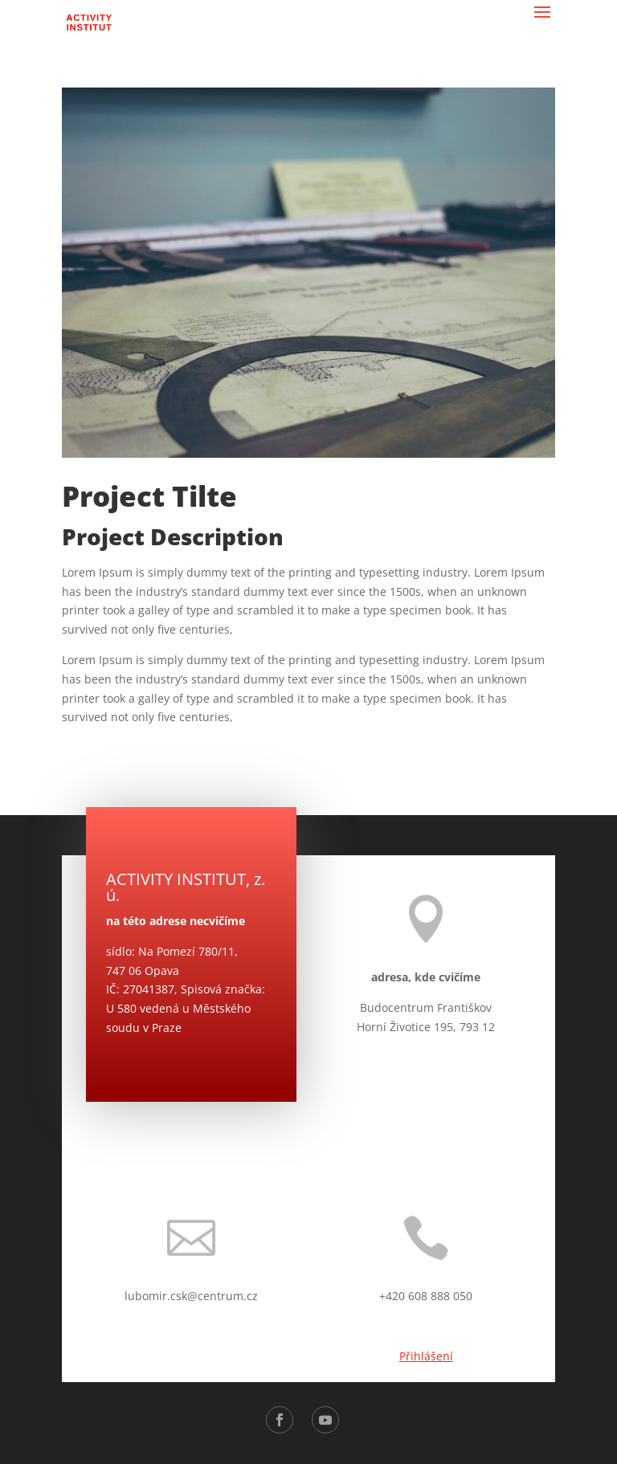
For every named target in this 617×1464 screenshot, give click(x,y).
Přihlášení (426, 1356)
